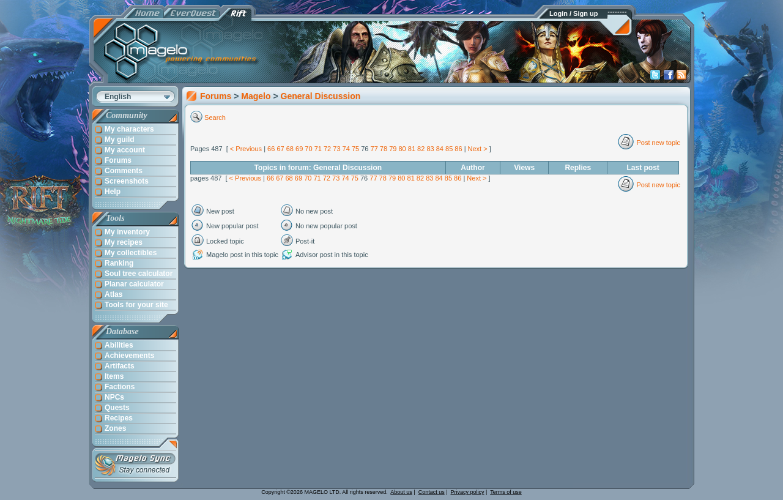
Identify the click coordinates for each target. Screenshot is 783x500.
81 (411, 148)
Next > (478, 148)
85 (449, 148)
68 (290, 148)
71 (318, 148)
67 (280, 148)
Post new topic (658, 142)
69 (299, 148)
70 (308, 148)
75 (355, 148)
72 (327, 148)
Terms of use (506, 492)
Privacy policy (467, 492)
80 (402, 148)
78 (383, 148)
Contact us (431, 492)
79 (392, 148)
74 (346, 148)
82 (421, 148)
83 (430, 148)
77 (374, 148)
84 (439, 148)
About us (401, 492)
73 (336, 148)
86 (458, 148)
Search (215, 117)
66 (271, 148)
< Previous (246, 148)
